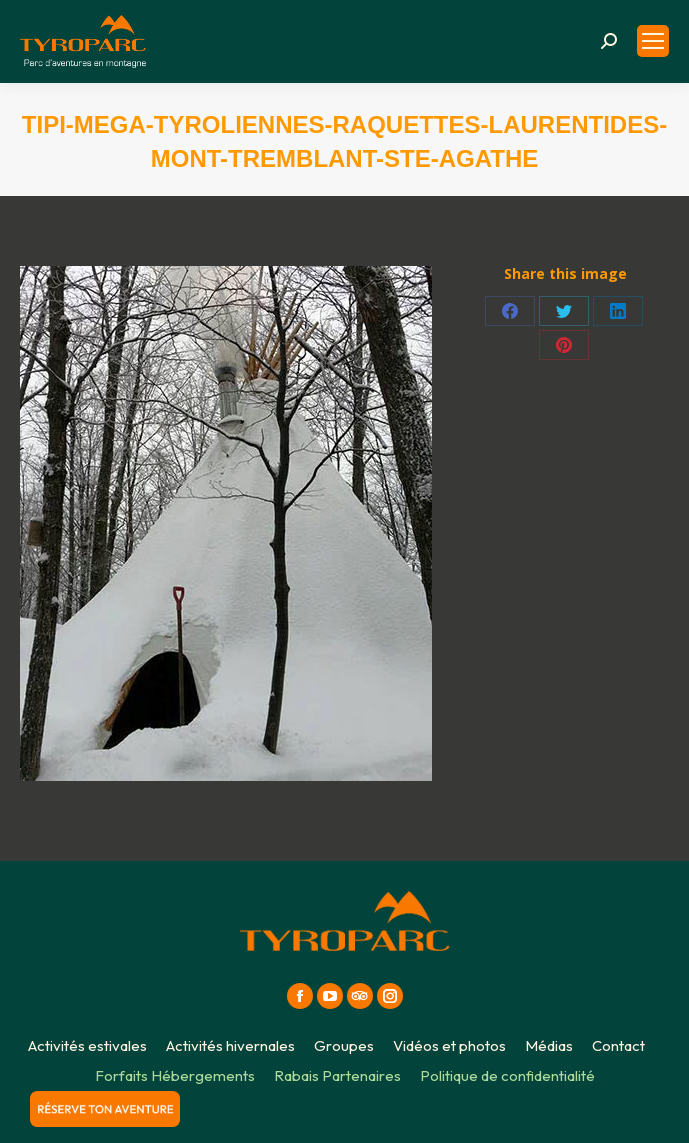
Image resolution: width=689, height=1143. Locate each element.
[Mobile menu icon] (653, 41)
